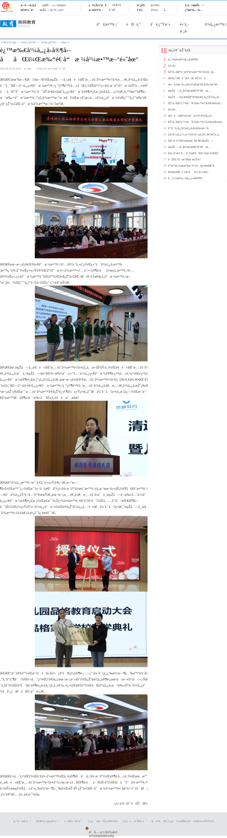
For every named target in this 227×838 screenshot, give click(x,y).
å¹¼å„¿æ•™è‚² (216, 24)
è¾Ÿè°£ (117, 5)
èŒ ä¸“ (133, 24)
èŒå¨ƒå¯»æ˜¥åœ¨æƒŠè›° (184, 159)
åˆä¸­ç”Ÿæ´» (160, 24)
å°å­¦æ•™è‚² (107, 24)
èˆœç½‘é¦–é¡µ (8, 42)
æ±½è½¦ (155, 5)
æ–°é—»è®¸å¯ (22, 821)
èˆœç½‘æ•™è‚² (29, 42)
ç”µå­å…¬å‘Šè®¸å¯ (134, 821)
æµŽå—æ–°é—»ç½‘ (52, 10)
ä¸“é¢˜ (112, 10)
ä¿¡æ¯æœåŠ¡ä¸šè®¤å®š (103, 821)
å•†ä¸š (154, 10)
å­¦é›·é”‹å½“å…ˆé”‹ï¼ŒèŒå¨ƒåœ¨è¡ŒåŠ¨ (193, 153)
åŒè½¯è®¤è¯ (74, 821)
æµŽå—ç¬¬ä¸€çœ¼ (54, 5)
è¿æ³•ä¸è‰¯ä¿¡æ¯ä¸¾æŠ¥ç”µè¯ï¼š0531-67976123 (183, 821)
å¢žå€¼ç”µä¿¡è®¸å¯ (48, 821)
